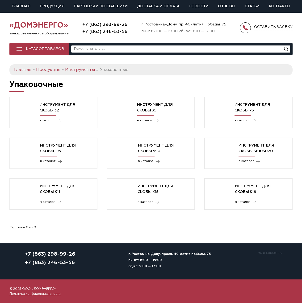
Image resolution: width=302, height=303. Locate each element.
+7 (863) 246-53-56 (104, 31)
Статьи (252, 6)
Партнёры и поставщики (101, 6)
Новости (199, 6)
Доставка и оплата (158, 6)
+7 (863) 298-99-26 (104, 24)
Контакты (279, 6)
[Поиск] (286, 49)
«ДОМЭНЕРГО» (38, 25)
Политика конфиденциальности (35, 293)
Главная (21, 6)
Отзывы (226, 6)
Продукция (52, 6)
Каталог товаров (45, 49)
